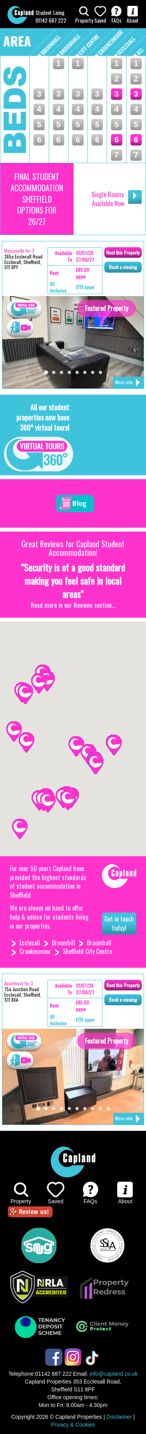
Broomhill (63, 942)
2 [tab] (54, 373)
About (133, 15)
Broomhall (99, 942)
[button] (20, 829)
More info (127, 383)
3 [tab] (61, 373)
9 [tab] (100, 1109)
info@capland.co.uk (113, 1374)
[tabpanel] (73, 342)
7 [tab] (93, 373)
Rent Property (123, 252)
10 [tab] (108, 1109)
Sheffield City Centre (87, 951)
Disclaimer (119, 1417)
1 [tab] (46, 373)
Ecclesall (29, 942)
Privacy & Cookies (73, 1424)
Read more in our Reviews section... (73, 605)
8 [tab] (100, 373)
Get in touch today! (119, 923)
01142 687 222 (50, 20)
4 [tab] (69, 373)
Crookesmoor (35, 951)
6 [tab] (85, 373)
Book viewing (123, 267)
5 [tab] (77, 373)
